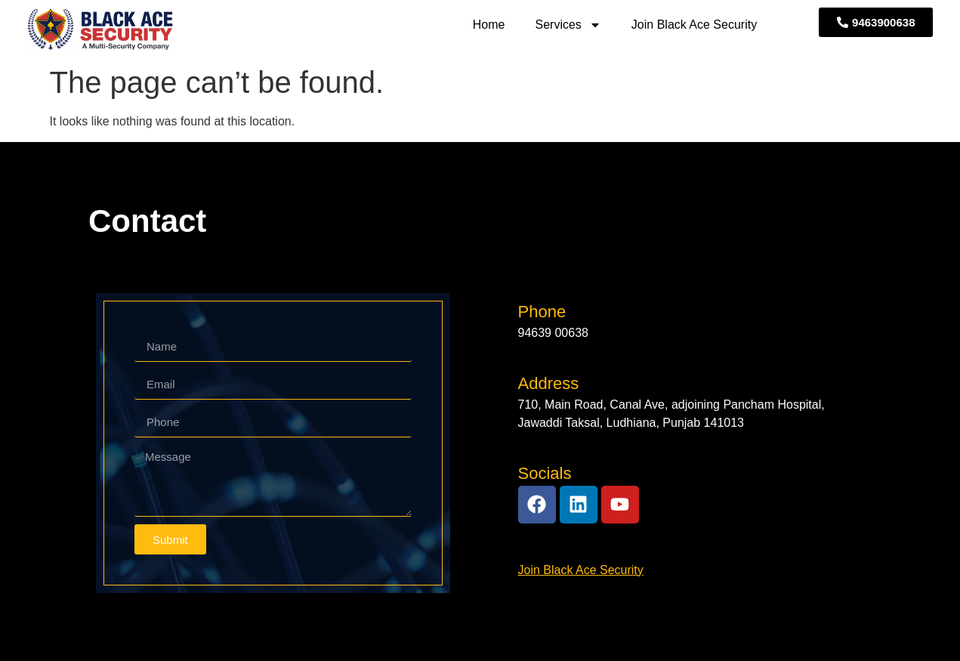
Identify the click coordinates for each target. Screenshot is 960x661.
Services (568, 25)
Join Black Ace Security (694, 24)
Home (489, 24)
